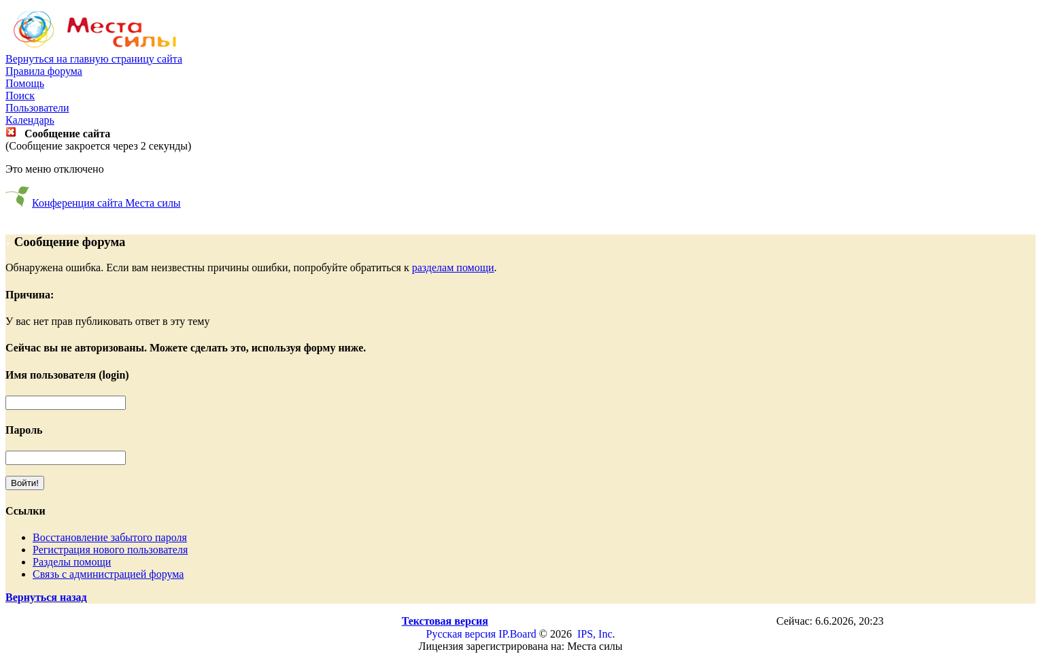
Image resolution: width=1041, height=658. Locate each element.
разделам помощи (453, 267)
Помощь (24, 83)
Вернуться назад (46, 597)
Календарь (29, 120)
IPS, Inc (595, 634)
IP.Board (517, 634)
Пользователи (37, 108)
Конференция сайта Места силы (106, 203)
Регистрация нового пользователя (110, 549)
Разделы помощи (72, 562)
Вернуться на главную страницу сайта (93, 59)
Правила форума (43, 71)
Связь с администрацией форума (108, 574)
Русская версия (461, 634)
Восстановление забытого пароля (110, 537)
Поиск (20, 95)
